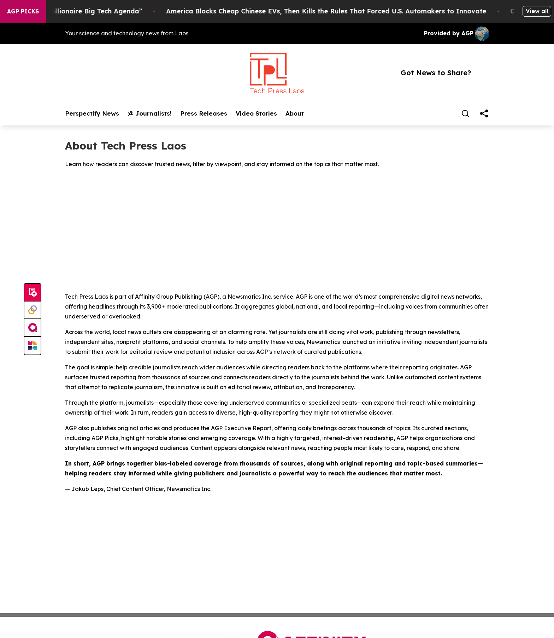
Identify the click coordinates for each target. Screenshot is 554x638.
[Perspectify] (32, 310)
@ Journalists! (150, 113)
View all (537, 10)
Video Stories (256, 113)
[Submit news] (32, 293)
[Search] (465, 113)
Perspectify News (92, 113)
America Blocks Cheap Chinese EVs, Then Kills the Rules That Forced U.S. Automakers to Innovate (334, 11)
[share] (484, 113)
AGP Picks (23, 11)
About (294, 113)
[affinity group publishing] (32, 328)
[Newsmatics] (32, 346)
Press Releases (203, 113)
